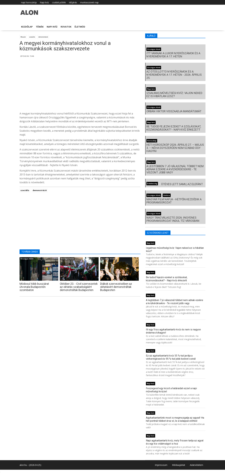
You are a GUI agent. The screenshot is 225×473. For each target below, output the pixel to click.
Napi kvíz (44, 2)
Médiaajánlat (178, 464)
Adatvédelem (196, 464)
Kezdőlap (27, 26)
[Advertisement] (80, 86)
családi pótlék (59, 2)
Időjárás (73, 2)
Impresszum (161, 464)
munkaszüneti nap (89, 2)
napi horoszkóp (29, 2)
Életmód (80, 26)
